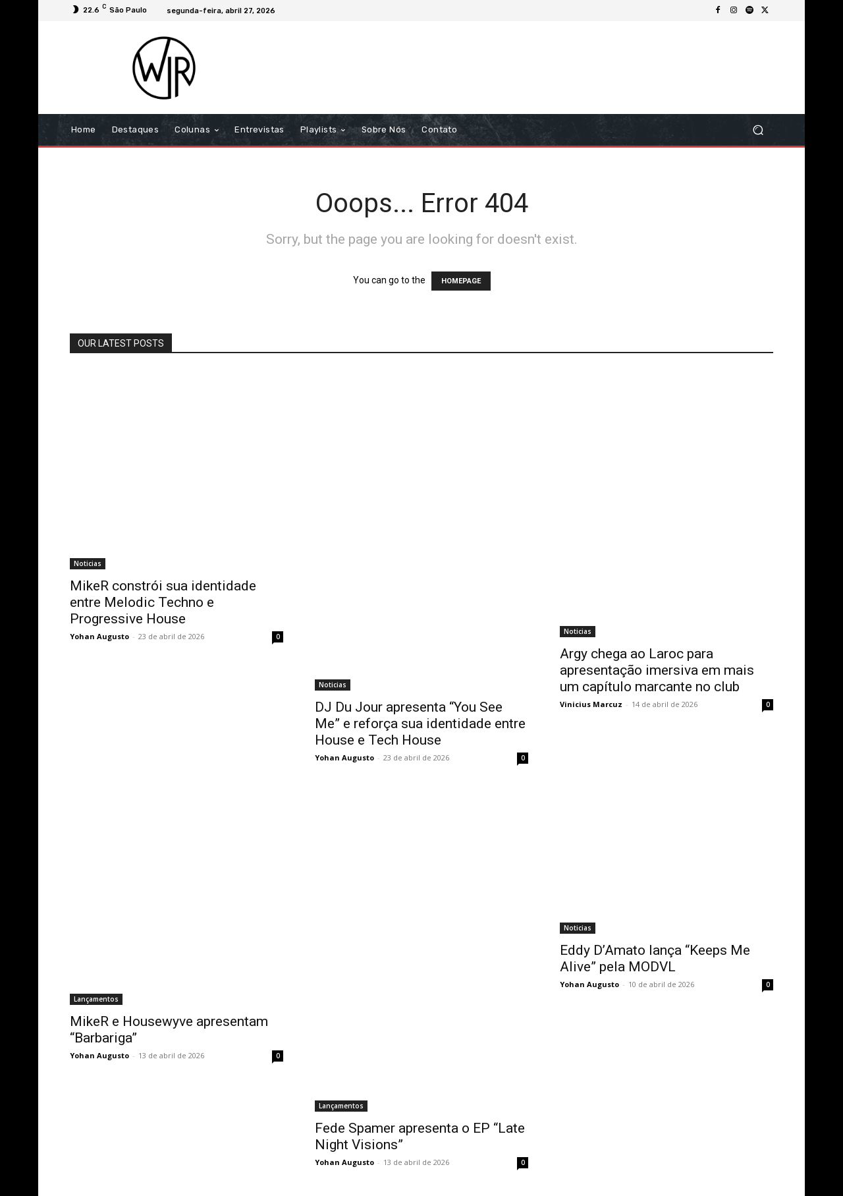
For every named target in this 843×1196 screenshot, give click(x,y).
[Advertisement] (531, 67)
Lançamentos (96, 999)
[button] (757, 130)
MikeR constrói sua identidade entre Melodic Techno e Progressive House (163, 602)
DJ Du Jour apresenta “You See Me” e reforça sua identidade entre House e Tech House (420, 723)
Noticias (87, 563)
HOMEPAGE (461, 281)
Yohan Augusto (99, 636)
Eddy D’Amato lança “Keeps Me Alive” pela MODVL (655, 958)
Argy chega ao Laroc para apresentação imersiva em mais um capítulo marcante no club (657, 670)
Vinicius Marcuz (591, 704)
